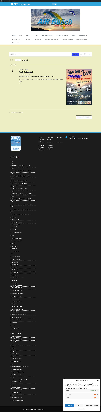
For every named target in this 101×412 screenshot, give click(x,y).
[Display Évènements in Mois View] (85, 54)
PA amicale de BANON (17, 369)
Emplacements (15, 251)
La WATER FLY (16, 39)
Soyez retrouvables (16, 336)
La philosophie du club (17, 222)
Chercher (75, 54)
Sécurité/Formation (82, 39)
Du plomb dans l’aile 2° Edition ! (19, 379)
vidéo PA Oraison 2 (16, 381)
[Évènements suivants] (13, 60)
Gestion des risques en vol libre (19, 314)
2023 (13, 201)
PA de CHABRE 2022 (17, 285)
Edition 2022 (15, 267)
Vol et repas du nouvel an (18, 400)
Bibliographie (15, 303)
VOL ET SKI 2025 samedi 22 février (41, 147)
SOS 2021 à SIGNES (16, 361)
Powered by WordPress (28, 409)
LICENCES (27, 39)
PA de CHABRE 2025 (17, 290)
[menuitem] (1, 1)
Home (13, 35)
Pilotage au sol (15, 328)
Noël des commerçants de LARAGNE (20, 366)
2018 (13, 173)
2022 (13, 196)
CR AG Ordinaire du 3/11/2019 (19, 181)
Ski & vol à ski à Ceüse (17, 358)
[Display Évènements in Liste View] (81, 54)
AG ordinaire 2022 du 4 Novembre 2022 (21, 198)
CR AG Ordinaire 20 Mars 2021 (19, 188)
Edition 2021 (15, 264)
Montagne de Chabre (17, 232)
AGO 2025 (59, 137)
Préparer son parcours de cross (19, 330)
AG (20, 35)
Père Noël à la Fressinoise (18, 372)
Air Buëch (28, 35)
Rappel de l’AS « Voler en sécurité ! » (50, 147)
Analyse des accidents (17, 301)
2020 (13, 186)
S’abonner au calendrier (83, 117)
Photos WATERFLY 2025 (17, 277)
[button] (98, 380)
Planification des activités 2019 (19, 183)
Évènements (83, 35)
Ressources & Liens (67, 39)
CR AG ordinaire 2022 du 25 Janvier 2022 (22, 193)
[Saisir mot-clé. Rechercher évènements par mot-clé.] (40, 54)
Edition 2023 (15, 269)
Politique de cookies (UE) (52, 39)
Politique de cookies (81, 409)
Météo (13, 325)
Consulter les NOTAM (62, 35)
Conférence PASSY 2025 (17, 309)
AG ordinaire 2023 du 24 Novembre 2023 (21, 204)
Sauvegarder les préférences (91, 405)
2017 (13, 168)
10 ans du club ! (15, 344)
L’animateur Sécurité (16, 317)
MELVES (14, 229)
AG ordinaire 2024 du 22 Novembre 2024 (21, 209)
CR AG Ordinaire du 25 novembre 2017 (21, 170)
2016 (13, 163)
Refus (79, 405)
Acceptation (69, 405)
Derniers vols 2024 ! (16, 387)
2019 (13, 179)
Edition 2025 (15, 275)
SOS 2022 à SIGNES (16, 374)
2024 (13, 206)
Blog (36, 35)
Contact (73, 35)
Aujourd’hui (18, 60)
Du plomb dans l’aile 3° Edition (19, 389)
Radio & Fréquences (16, 333)
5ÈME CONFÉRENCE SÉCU (41, 139)
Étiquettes (14, 253)
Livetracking (14, 322)
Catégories (14, 248)
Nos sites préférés (16, 224)
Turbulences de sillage (17, 338)
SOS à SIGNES (15, 353)
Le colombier (15, 226)
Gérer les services (69, 401)
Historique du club (16, 219)
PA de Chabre (38, 39)
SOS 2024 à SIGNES (16, 392)
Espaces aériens (15, 311)
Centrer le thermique (17, 306)
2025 (13, 212)
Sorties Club (16, 42)
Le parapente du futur (17, 320)
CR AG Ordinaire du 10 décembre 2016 (21, 165)
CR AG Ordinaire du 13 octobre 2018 (20, 176)
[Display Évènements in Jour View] (89, 54)
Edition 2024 (15, 272)
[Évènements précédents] (10, 60)
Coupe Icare (14, 348)
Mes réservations (16, 256)
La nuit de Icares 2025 (17, 397)
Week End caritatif (26, 72)
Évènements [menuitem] (11, 1)
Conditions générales (46, 35)
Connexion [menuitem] (5, 1)
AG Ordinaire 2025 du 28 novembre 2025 (22, 214)
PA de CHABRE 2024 (17, 287)
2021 (13, 191)
